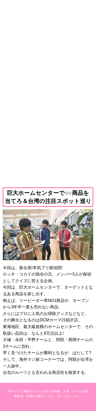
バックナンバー (47, 151)
